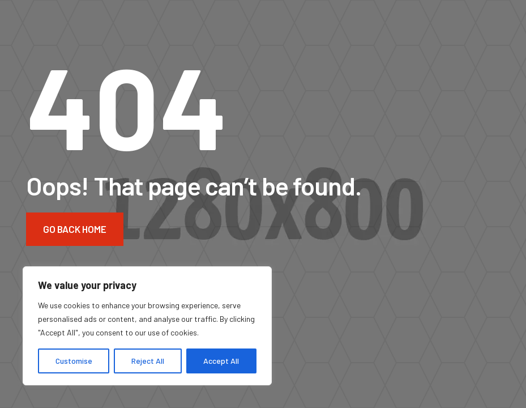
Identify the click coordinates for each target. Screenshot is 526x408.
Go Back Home (74, 229)
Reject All (147, 361)
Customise (73, 361)
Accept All (221, 361)
